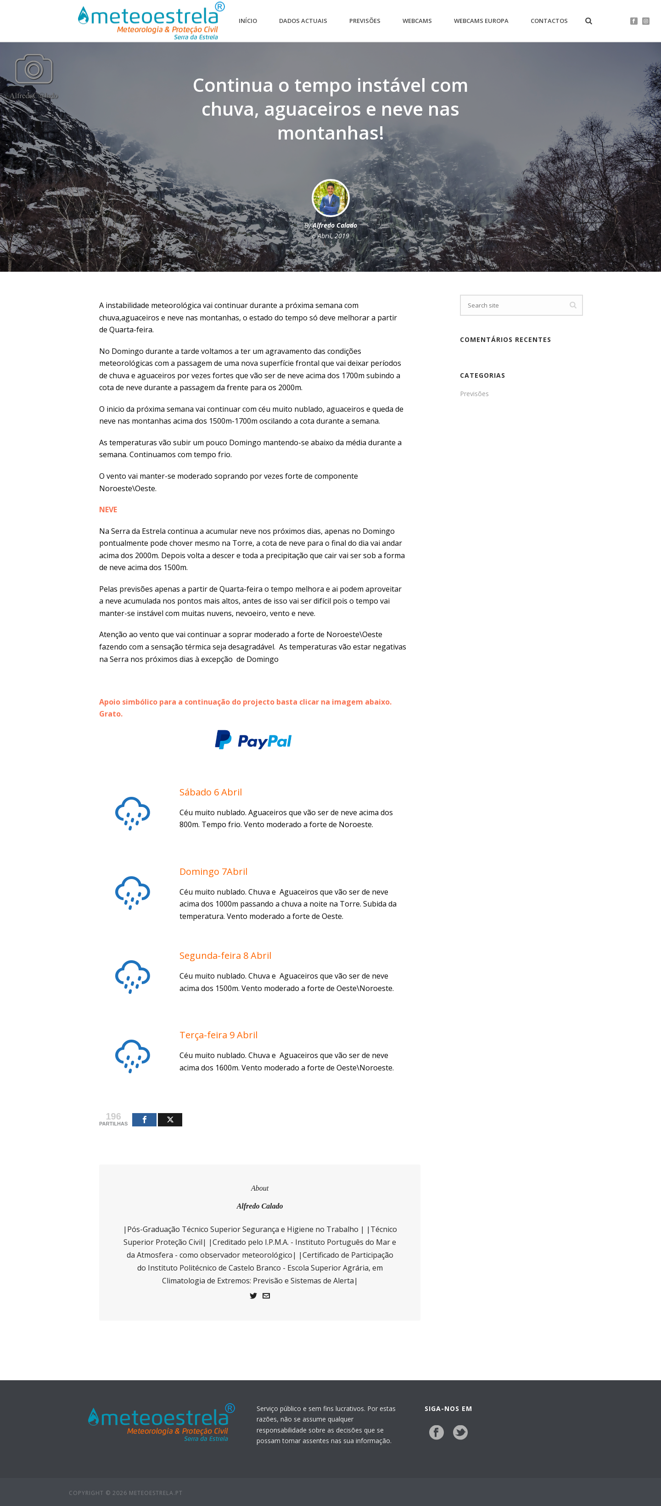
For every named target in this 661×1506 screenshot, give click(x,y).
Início (248, 21)
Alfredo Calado (335, 225)
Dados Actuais (303, 21)
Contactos (549, 21)
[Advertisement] (521, 556)
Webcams (417, 21)
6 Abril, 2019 (330, 235)
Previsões (365, 21)
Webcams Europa (481, 21)
